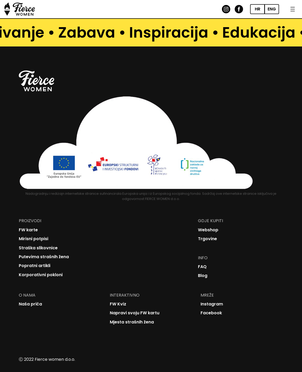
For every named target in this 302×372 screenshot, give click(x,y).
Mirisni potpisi (33, 239)
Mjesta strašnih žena (132, 322)
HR (257, 9)
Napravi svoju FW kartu (134, 313)
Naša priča (30, 304)
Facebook (211, 313)
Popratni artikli (34, 266)
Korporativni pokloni (41, 275)
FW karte (28, 230)
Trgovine (207, 239)
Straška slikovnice (38, 248)
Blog (202, 276)
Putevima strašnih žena (44, 257)
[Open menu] (292, 9)
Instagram (212, 304)
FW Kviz (118, 304)
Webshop (208, 230)
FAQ (202, 267)
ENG (272, 9)
